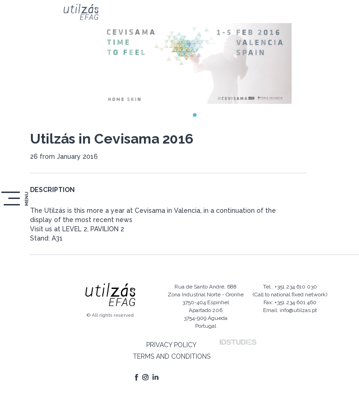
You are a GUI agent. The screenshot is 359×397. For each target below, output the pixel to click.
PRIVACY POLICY (171, 345)
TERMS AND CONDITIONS (171, 356)
